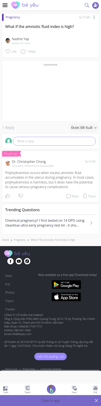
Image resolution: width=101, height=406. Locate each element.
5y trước (90, 161)
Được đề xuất (83, 127)
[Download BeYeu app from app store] (66, 297)
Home (5, 240)
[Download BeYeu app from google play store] (66, 285)
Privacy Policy (29, 369)
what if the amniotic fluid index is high (53, 240)
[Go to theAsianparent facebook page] (10, 261)
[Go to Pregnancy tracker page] (51, 390)
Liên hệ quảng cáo (50, 356)
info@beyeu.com (21, 334)
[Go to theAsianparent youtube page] (19, 261)
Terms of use (11, 369)
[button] (50, 400)
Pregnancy (13, 17)
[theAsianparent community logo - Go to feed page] (24, 5)
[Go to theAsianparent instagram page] (27, 261)
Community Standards (51, 369)
